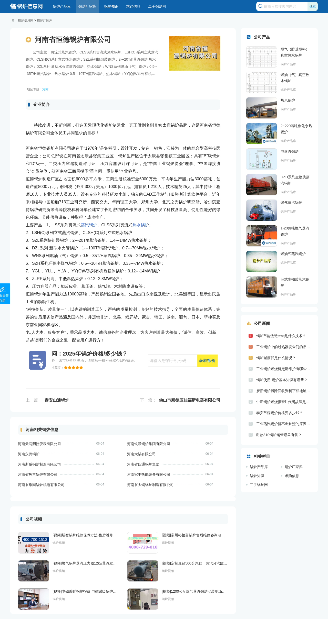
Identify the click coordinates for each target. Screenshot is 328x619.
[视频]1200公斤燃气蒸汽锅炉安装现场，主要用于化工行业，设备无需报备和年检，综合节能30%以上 (195, 591)
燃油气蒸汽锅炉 (293, 254)
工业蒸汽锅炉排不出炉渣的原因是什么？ (284, 424)
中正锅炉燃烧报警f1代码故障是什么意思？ (284, 402)
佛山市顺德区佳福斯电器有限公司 (189, 400)
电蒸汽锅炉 (290, 151)
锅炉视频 (59, 543)
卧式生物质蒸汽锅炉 (295, 282)
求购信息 (133, 6)
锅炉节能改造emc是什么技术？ (281, 336)
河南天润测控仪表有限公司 (39, 444)
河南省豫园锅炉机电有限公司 (41, 485)
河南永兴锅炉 (28, 454)
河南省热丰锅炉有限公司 (37, 474)
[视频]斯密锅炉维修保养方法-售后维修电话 (86, 535)
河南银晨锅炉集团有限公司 (148, 444)
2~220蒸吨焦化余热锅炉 (296, 129)
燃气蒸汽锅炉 (291, 203)
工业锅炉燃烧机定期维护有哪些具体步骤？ (284, 369)
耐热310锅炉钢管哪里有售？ (279, 435)
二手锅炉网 (157, 6)
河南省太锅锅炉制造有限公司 (150, 485)
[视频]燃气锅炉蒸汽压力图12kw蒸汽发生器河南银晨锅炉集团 (86, 563)
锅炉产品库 (62, 6)
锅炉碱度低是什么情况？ (276, 358)
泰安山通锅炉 (57, 400)
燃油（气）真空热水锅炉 (295, 78)
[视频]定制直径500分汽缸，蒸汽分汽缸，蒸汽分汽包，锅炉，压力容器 (195, 563)
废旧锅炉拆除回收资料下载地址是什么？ (284, 391)
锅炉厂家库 (87, 6)
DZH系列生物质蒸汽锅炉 (295, 180)
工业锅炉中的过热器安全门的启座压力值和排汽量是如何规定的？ (284, 347)
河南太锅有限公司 (141, 454)
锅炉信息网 (25, 20)
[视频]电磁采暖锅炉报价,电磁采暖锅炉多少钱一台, (86, 591)
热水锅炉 (140, 225)
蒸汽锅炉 (89, 225)
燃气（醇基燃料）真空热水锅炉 (295, 52)
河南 (45, 89)
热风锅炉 (288, 100)
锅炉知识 (111, 6)
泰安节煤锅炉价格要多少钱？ (279, 413)
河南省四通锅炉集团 (143, 464)
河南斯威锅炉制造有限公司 (39, 464)
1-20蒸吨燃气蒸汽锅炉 (295, 231)
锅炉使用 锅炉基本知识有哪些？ (282, 380)
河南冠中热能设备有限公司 (148, 474)
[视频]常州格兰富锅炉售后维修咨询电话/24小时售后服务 (195, 535)
